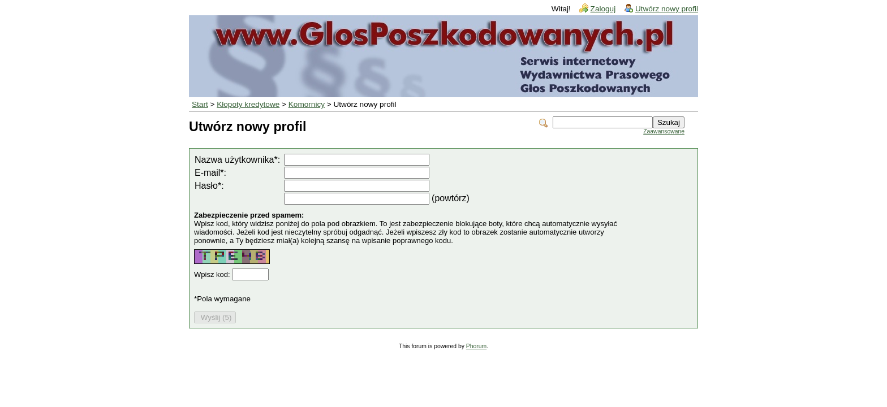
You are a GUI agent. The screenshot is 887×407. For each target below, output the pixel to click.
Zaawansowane (663, 131)
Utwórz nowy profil (666, 9)
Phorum (476, 346)
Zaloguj (603, 9)
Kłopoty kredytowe (248, 104)
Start (200, 104)
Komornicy (307, 104)
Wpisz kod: (213, 274)
